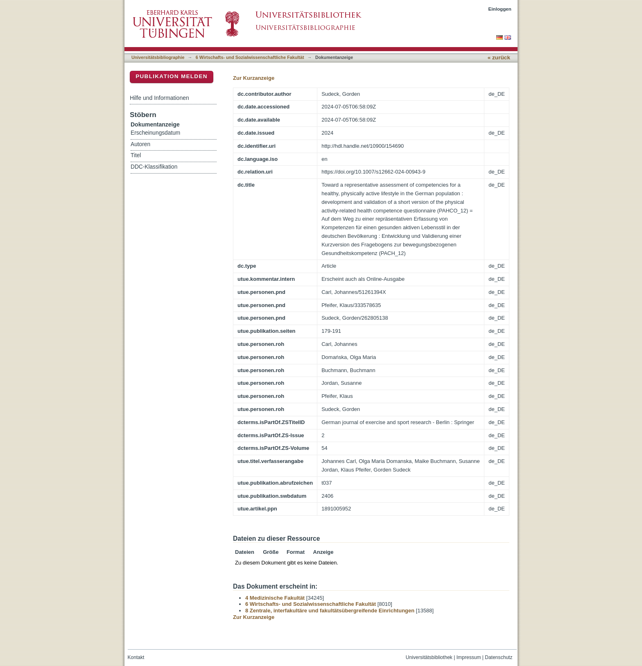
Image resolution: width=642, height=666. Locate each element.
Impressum (469, 657)
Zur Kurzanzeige (253, 78)
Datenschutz (498, 657)
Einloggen (500, 8)
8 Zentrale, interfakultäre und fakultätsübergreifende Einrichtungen (329, 610)
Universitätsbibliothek (429, 657)
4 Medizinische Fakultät (275, 598)
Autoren (140, 144)
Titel (136, 155)
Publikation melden (172, 76)
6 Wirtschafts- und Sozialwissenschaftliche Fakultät (250, 57)
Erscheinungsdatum (155, 133)
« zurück (499, 57)
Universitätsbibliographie (157, 57)
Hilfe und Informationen (159, 98)
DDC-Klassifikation (154, 167)
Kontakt (136, 657)
